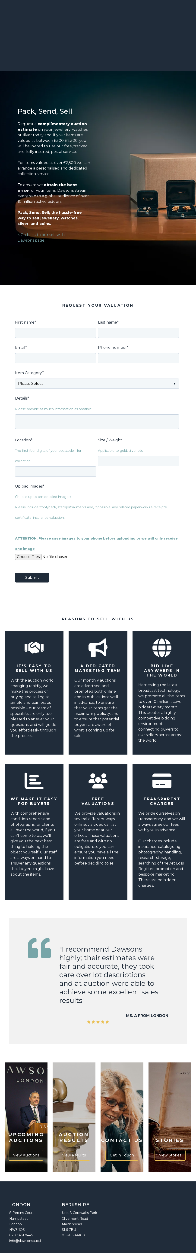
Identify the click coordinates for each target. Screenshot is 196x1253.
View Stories (170, 1117)
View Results (74, 1117)
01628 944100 (73, 1197)
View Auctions (26, 1117)
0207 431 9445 (21, 1197)
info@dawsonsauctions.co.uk (25, 1202)
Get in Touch (122, 1117)
